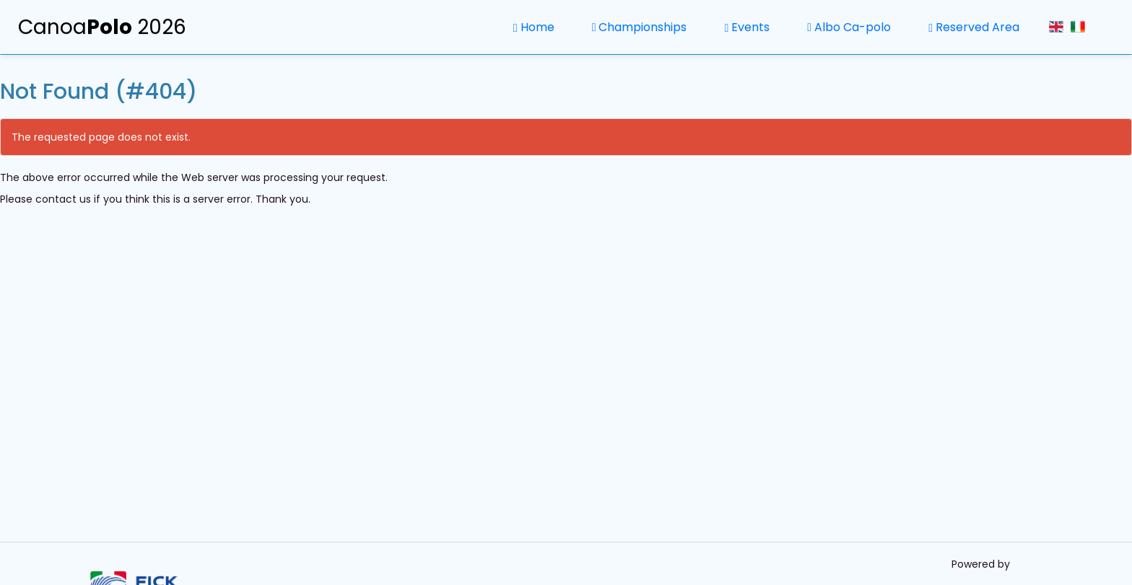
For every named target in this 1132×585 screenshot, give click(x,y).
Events (747, 27)
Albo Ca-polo (849, 27)
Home (533, 27)
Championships (639, 27)
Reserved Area (973, 27)
